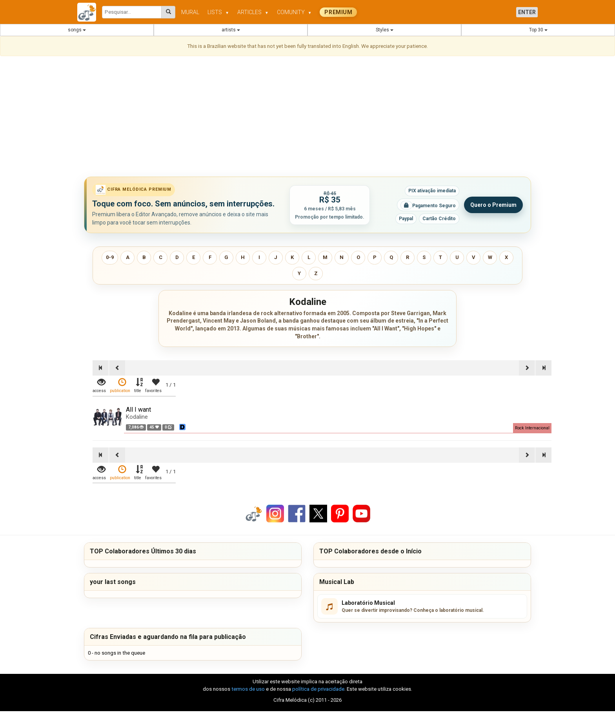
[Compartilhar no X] (318, 513)
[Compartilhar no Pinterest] (340, 513)
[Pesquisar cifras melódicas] (168, 12)
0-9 (110, 257)
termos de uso (248, 689)
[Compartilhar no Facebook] (297, 513)
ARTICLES (253, 12)
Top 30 (538, 30)
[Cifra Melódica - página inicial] (89, 12)
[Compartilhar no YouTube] (361, 513)
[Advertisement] (307, 118)
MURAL (190, 12)
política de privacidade (318, 689)
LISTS (218, 12)
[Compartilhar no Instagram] (275, 513)
